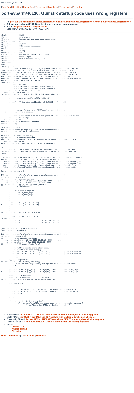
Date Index (53, 7)
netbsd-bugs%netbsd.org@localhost (113, 22)
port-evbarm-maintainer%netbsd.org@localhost (33, 22)
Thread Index (65, 7)
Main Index (14, 390)
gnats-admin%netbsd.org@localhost (76, 22)
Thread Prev (28, 7)
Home (4, 390)
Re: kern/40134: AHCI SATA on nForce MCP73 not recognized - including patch (59, 369)
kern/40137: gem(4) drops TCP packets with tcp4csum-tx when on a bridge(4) (58, 372)
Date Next (17, 7)
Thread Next (41, 7)
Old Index (77, 7)
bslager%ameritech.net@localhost (30, 26)
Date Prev (6, 7)
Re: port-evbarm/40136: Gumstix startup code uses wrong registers (55, 376)
